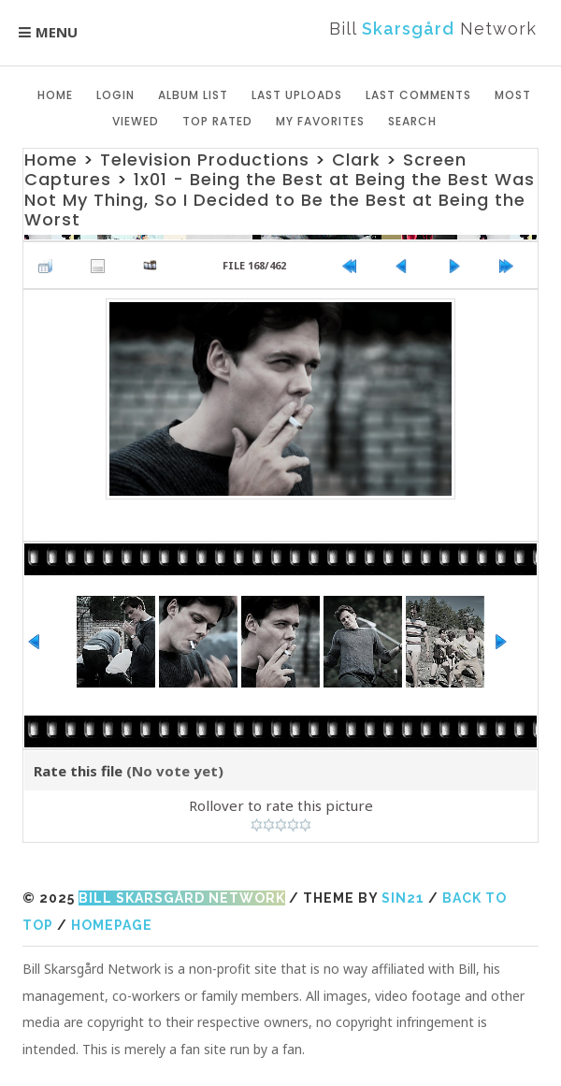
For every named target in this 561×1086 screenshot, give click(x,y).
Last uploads (297, 95)
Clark (356, 159)
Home (55, 95)
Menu (57, 31)
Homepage (111, 925)
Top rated (217, 121)
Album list (193, 95)
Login (115, 95)
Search (412, 121)
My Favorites (320, 121)
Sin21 (402, 898)
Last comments (418, 95)
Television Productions (204, 159)
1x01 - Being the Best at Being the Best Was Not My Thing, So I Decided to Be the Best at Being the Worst (279, 199)
